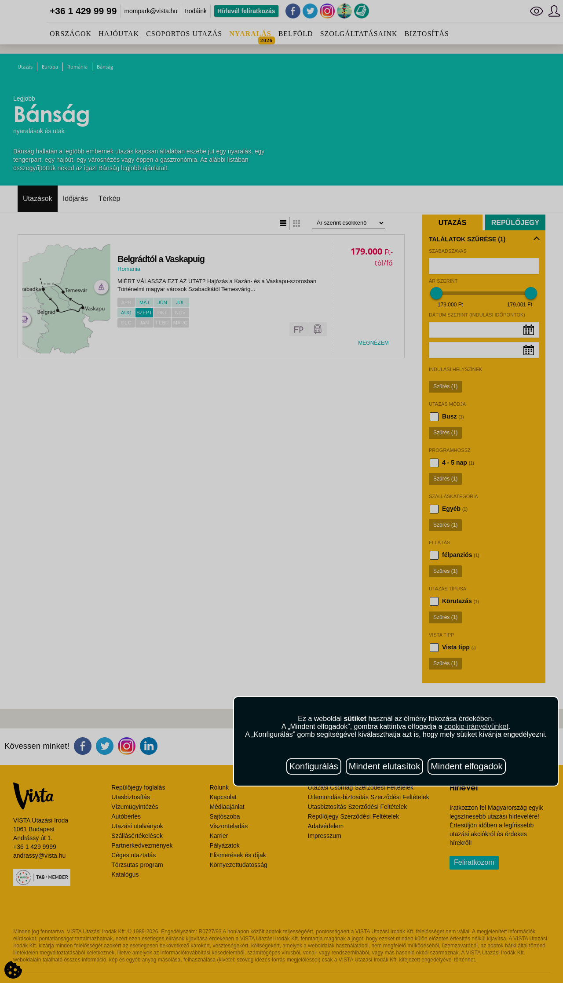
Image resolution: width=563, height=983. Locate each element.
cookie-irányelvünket (476, 726)
